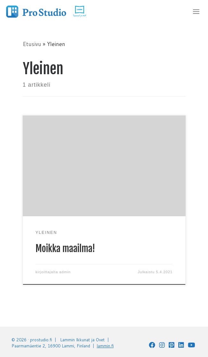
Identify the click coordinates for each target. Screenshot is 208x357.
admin (65, 272)
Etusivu (32, 44)
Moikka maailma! (65, 248)
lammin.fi (105, 346)
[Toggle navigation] (196, 11)
